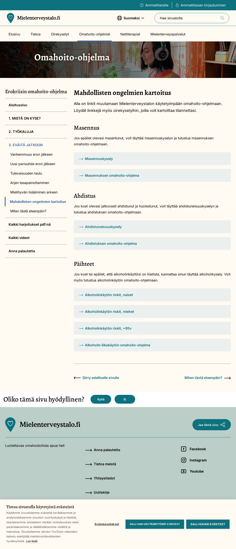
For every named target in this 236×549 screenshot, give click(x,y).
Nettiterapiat (130, 34)
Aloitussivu (18, 105)
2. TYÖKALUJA (21, 131)
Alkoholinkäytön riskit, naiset (106, 295)
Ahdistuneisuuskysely (100, 227)
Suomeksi (130, 20)
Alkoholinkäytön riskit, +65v (105, 328)
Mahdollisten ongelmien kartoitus (38, 201)
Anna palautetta (22, 251)
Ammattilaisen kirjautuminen (200, 5)
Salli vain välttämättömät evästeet (155, 524)
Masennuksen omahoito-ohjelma (109, 175)
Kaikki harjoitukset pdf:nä (30, 224)
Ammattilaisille (154, 5)
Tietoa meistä (100, 464)
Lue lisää (31, 541)
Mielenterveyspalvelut (167, 34)
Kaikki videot (19, 238)
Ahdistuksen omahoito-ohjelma (108, 243)
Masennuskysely (96, 159)
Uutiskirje (97, 492)
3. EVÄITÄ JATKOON (26, 145)
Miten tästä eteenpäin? (28, 211)
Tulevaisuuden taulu (26, 173)
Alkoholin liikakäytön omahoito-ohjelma (114, 345)
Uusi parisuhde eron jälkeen (32, 164)
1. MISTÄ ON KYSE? (25, 118)
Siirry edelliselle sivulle (96, 377)
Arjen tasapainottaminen (29, 183)
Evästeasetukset (107, 524)
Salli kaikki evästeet (208, 524)
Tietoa (35, 34)
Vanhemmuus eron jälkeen (31, 154)
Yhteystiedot (100, 478)
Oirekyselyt (60, 34)
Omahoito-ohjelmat (94, 34)
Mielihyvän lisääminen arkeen (33, 192)
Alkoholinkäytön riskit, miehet (106, 311)
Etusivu (14, 34)
